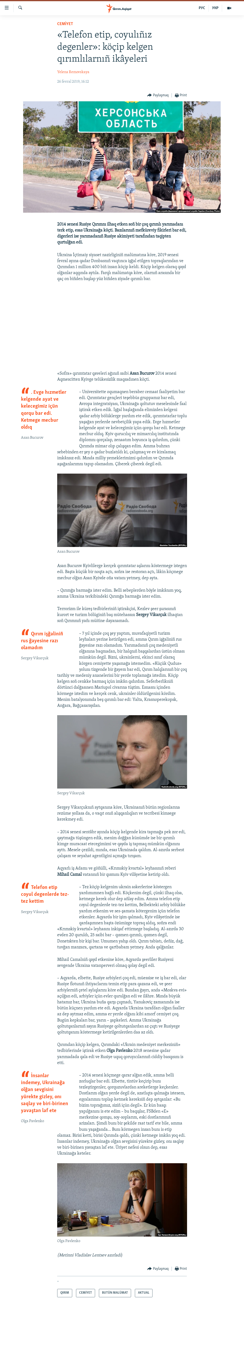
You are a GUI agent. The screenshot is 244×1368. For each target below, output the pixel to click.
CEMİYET (65, 24)
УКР (215, 8)
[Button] (158, 95)
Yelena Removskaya (73, 72)
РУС (202, 8)
